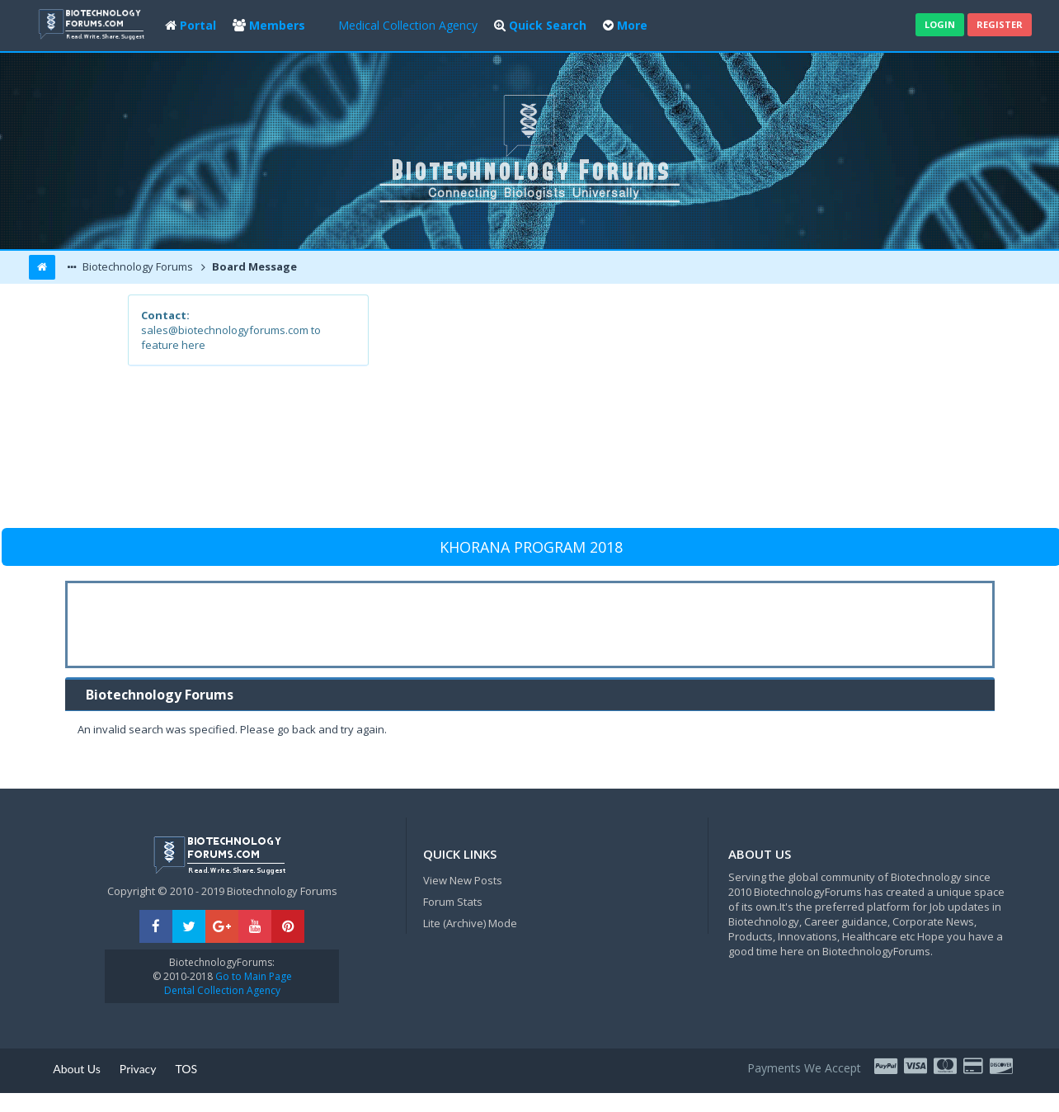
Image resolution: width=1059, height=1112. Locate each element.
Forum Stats (452, 901)
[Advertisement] (650, 409)
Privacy (138, 1069)
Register (1000, 24)
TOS (187, 1069)
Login (940, 24)
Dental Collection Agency (222, 990)
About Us (77, 1069)
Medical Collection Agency (408, 25)
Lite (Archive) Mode (470, 923)
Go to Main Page (252, 976)
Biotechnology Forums (136, 266)
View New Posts (462, 880)
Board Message (253, 266)
